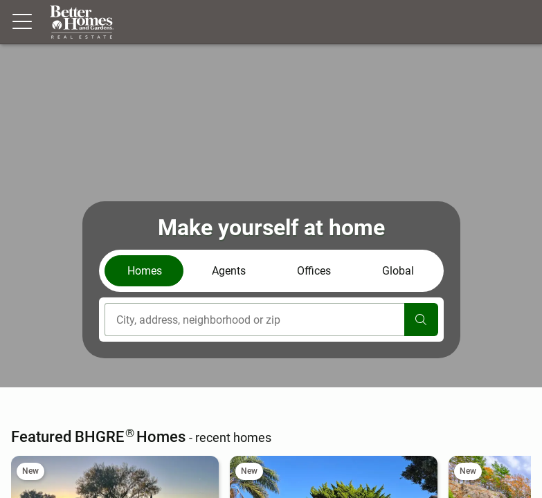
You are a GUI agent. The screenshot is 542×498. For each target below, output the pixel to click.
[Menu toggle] (22, 22)
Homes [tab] (144, 270)
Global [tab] (398, 270)
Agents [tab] (229, 270)
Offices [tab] (314, 270)
